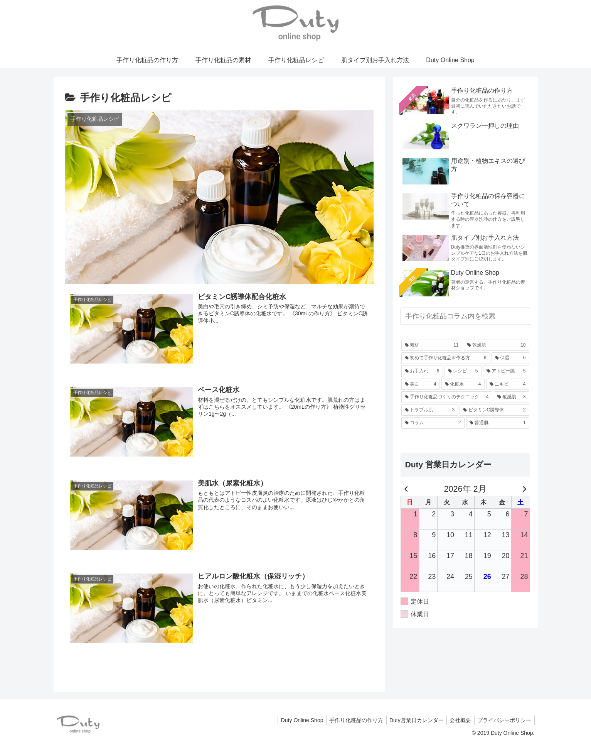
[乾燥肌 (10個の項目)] (496, 345)
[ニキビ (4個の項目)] (507, 384)
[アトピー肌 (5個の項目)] (506, 371)
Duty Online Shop (293, 720)
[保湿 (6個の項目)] (510, 358)
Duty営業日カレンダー (411, 720)
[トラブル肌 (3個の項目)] (429, 410)
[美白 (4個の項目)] (420, 384)
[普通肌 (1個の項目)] (497, 423)
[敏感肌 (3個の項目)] (511, 397)
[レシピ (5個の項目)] (463, 371)
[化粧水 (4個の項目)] (463, 384)
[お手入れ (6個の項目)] (422, 371)
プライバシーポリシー (503, 720)
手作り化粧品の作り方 (349, 720)
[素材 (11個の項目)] (431, 345)
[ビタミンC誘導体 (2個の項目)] (494, 410)
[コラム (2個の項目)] (433, 423)
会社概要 (457, 720)
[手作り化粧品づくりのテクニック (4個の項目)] (446, 397)
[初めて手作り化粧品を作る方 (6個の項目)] (445, 358)
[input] (465, 316)
